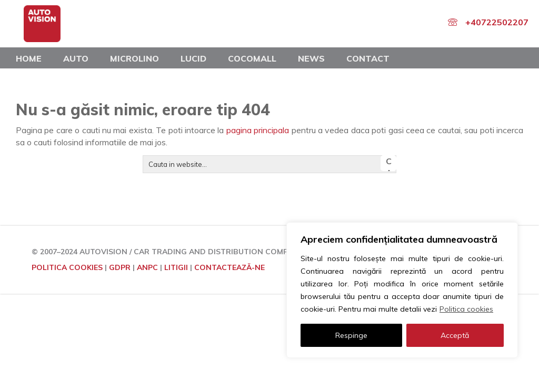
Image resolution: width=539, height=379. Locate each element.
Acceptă (455, 335)
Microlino (134, 58)
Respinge (351, 335)
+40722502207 (496, 22)
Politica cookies (466, 309)
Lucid (193, 58)
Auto (75, 58)
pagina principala (257, 130)
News (311, 58)
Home (29, 58)
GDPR (120, 267)
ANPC (147, 267)
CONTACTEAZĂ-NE (229, 267)
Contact (368, 58)
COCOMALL (252, 58)
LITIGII (176, 267)
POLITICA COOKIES (67, 267)
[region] (402, 290)
